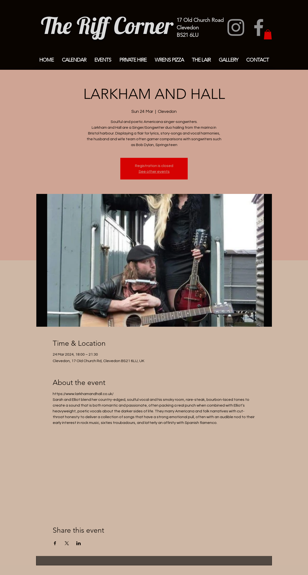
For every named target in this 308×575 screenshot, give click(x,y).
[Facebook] (258, 27)
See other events (154, 171)
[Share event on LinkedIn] (78, 543)
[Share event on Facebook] (55, 543)
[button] (268, 34)
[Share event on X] (66, 543)
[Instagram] (236, 27)
